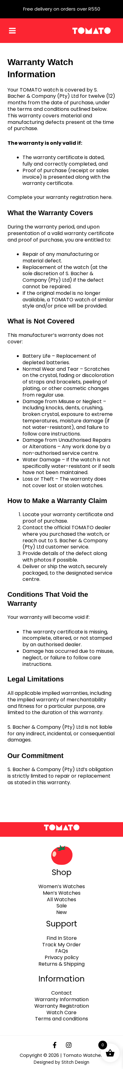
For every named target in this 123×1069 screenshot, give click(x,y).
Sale (62, 905)
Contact (61, 992)
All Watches (61, 899)
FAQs (61, 950)
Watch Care (61, 1012)
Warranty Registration (61, 1006)
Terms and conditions (61, 1018)
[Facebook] (55, 1045)
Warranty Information (62, 999)
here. (107, 197)
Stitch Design (75, 1062)
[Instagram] (69, 1045)
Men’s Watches (62, 893)
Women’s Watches (61, 886)
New (61, 912)
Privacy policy (62, 957)
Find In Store (62, 938)
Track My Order (61, 944)
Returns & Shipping (61, 964)
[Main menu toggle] (12, 30)
